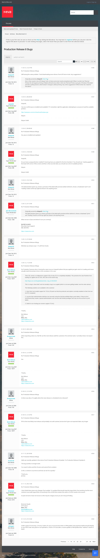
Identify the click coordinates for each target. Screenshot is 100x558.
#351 (92, 203)
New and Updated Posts (11, 29)
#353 (92, 263)
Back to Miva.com (7, 2)
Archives (12, 34)
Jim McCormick (11, 211)
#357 (92, 415)
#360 (92, 519)
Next (94, 541)
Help (73, 549)
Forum (7, 34)
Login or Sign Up (91, 2)
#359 (92, 484)
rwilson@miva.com (26, 319)
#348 (92, 128)
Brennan (11, 491)
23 (80, 541)
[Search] (82, 12)
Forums (8, 23)
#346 (92, 68)
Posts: (10, 84)
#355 (92, 352)
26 (90, 541)
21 (74, 541)
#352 (92, 239)
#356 (92, 391)
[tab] (8, 57)
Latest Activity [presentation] (19, 57)
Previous (63, 541)
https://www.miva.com (27, 231)
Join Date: (8, 82)
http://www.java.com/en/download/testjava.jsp (34, 112)
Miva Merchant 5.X (21, 34)
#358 (92, 453)
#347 (92, 97)
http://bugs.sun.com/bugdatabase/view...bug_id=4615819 (41, 281)
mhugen (11, 526)
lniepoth (11, 75)
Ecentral (11, 461)
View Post (45, 79)
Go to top (91, 549)
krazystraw (11, 336)
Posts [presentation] (8, 57)
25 (87, 541)
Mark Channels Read (26, 29)
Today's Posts (38, 29)
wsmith (11, 104)
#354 (92, 329)
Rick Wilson (11, 270)
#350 (92, 180)
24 (83, 541)
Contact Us (82, 549)
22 (77, 541)
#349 (92, 152)
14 (71, 541)
